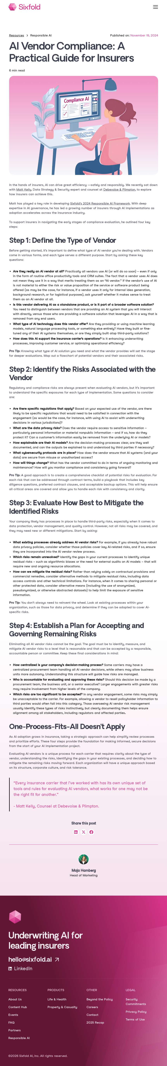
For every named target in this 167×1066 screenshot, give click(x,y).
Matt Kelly (23, 193)
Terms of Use (135, 1023)
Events (13, 1018)
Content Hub (17, 1011)
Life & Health (57, 1003)
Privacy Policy (136, 1015)
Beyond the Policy (100, 1003)
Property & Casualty (62, 1011)
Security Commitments (136, 1005)
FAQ (11, 1026)
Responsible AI (19, 1042)
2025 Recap (95, 1026)
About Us (15, 1003)
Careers (92, 1011)
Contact (92, 1018)
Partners (14, 1034)
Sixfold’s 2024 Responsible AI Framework (100, 207)
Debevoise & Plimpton (119, 193)
